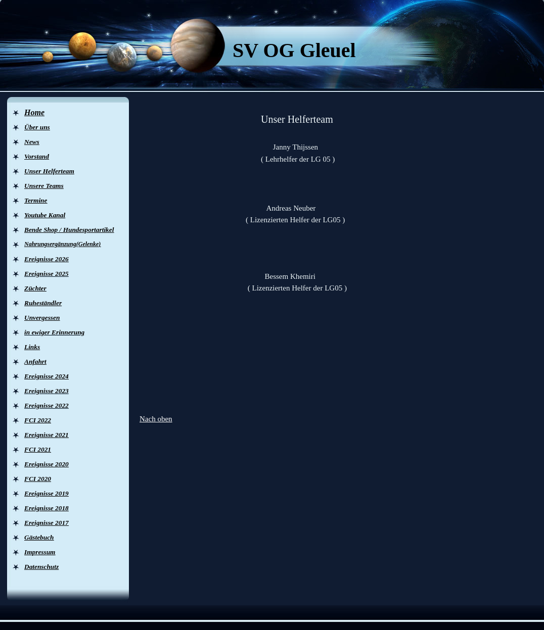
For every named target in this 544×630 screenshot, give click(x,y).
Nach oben (156, 419)
